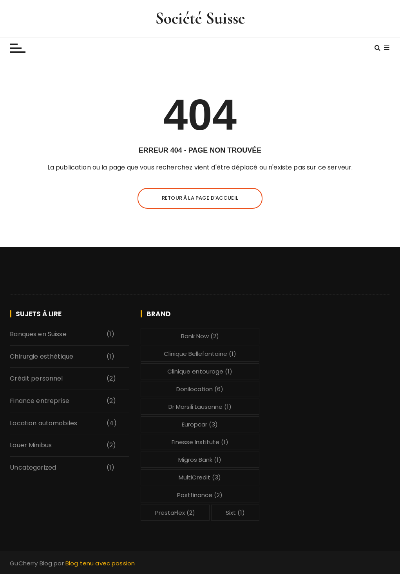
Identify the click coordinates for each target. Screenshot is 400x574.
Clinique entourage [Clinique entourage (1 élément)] (199, 371)
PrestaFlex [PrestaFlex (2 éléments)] (175, 512)
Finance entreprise (39, 400)
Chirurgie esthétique (41, 356)
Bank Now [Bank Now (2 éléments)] (200, 336)
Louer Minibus (31, 445)
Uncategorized (33, 467)
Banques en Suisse (38, 334)
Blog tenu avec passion (100, 563)
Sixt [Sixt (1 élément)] (235, 512)
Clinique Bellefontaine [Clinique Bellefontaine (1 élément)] (200, 354)
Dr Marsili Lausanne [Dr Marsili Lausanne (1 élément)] (200, 407)
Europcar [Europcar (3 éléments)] (200, 424)
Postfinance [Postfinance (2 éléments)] (200, 495)
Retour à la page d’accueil (200, 198)
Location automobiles (43, 423)
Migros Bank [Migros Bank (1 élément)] (199, 460)
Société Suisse (200, 18)
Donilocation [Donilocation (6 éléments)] (199, 389)
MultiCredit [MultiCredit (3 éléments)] (200, 477)
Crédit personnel (36, 378)
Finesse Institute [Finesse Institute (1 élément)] (200, 442)
